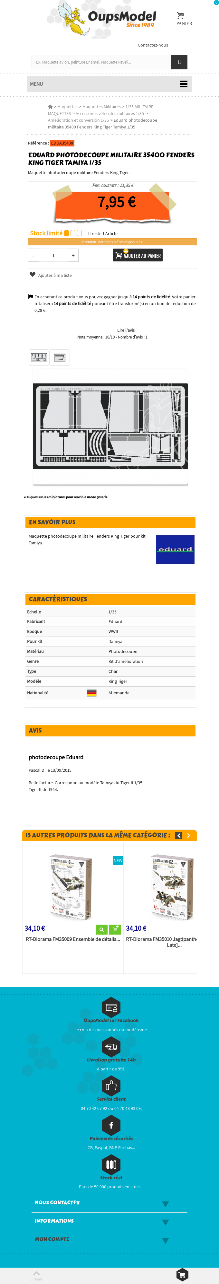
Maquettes (67, 107)
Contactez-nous (153, 45)
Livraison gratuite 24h (111, 1060)
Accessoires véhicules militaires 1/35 (110, 113)
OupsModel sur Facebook (111, 1020)
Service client (111, 1099)
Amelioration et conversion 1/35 (78, 120)
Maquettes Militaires (101, 107)
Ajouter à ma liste (50, 275)
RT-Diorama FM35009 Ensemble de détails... (73, 939)
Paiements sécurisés (111, 1138)
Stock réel (111, 1177)
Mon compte (52, 1239)
